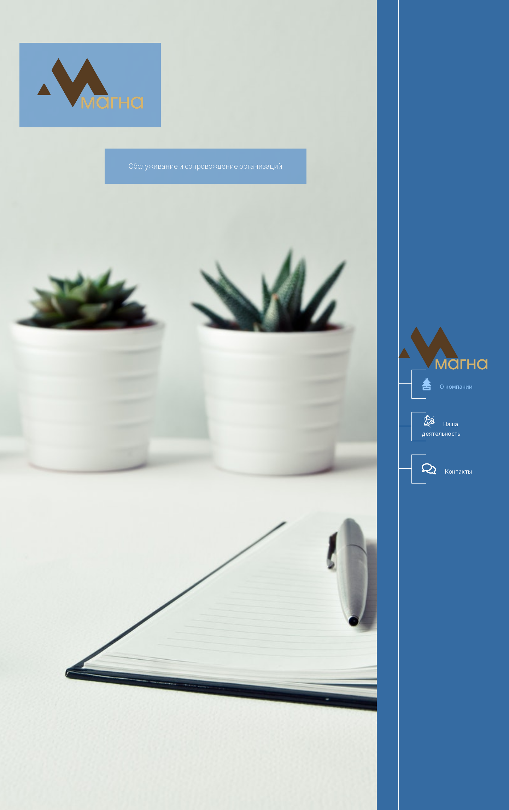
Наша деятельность (441, 426)
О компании (447, 384)
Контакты (447, 469)
